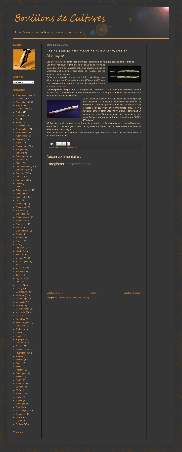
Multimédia (21, 312)
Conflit (19, 176)
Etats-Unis (21, 224)
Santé (19, 380)
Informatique (21, 261)
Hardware (20, 248)
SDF (18, 390)
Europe (19, 227)
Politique (20, 343)
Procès (19, 346)
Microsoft (20, 302)
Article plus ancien (132, 293)
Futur (18, 244)
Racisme (20, 360)
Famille (19, 234)
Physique (20, 339)
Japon (19, 275)
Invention (20, 271)
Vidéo (18, 417)
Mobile (19, 305)
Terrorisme (21, 414)
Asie (18, 122)
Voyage (19, 421)
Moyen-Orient (22, 309)
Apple (18, 112)
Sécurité (20, 393)
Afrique (19, 105)
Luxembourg (21, 292)
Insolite (19, 265)
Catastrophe (21, 156)
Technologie (21, 410)
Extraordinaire (22, 231)
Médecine (20, 295)
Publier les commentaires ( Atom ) (74, 298)
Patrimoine (21, 326)
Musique (20, 315)
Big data (20, 143)
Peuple (19, 336)
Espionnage (21, 221)
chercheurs (56, 62)
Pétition (19, 332)
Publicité (20, 356)
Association (21, 126)
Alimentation (21, 109)
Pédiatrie (20, 329)
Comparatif (21, 173)
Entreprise (20, 214)
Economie (20, 204)
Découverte (60, 148)
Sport (18, 407)
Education (20, 207)
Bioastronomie (22, 146)
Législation (21, 278)
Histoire (19, 251)
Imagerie (20, 258)
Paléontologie (71, 148)
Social (19, 397)
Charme (19, 159)
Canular (19, 153)
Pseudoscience (23, 349)
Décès (19, 193)
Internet (19, 268)
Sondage (20, 404)
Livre (18, 282)
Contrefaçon (21, 180)
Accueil (94, 293)
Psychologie (21, 353)
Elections (20, 210)
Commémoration (23, 166)
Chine (19, 163)
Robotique (20, 373)
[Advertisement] (93, 264)
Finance (19, 237)
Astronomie (21, 132)
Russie (19, 377)
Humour (19, 254)
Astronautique (22, 129)
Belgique (20, 139)
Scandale (20, 383)
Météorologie (22, 299)
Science (19, 387)
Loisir (18, 288)
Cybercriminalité (23, 190)
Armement (21, 115)
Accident (20, 98)
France (19, 241)
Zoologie (20, 424)
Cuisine (19, 183)
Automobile (21, 136)
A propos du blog (23, 95)
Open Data (21, 319)
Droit (18, 200)
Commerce (21, 170)
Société (19, 400)
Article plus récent (55, 293)
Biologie (19, 149)
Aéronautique (22, 102)
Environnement (23, 217)
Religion (20, 370)
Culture (19, 187)
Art (17, 119)
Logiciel (19, 285)
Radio (19, 363)
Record (19, 366)
